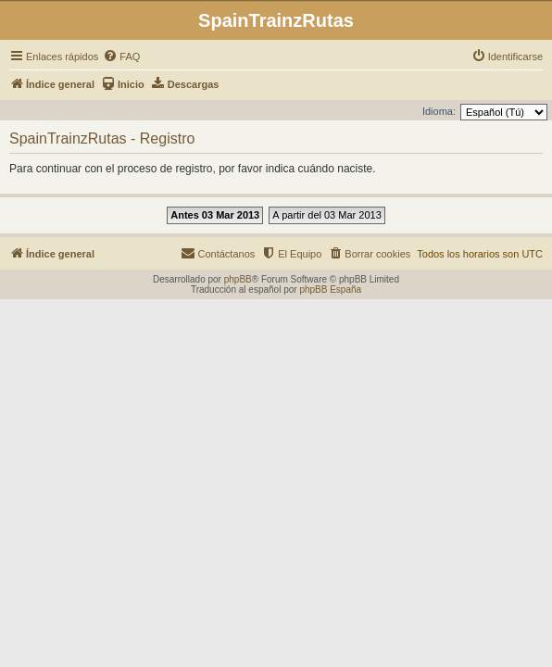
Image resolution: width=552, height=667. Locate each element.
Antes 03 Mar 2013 (214, 214)
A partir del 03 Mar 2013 (326, 214)
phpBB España (330, 289)
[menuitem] (121, 56)
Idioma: (439, 111)
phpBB (238, 279)
